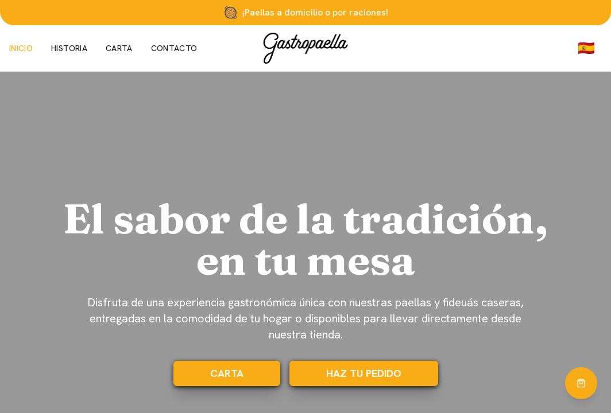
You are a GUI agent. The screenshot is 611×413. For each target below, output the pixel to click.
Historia (69, 48)
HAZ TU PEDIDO (363, 373)
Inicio (21, 48)
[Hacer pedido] (581, 383)
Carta (119, 48)
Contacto (174, 48)
